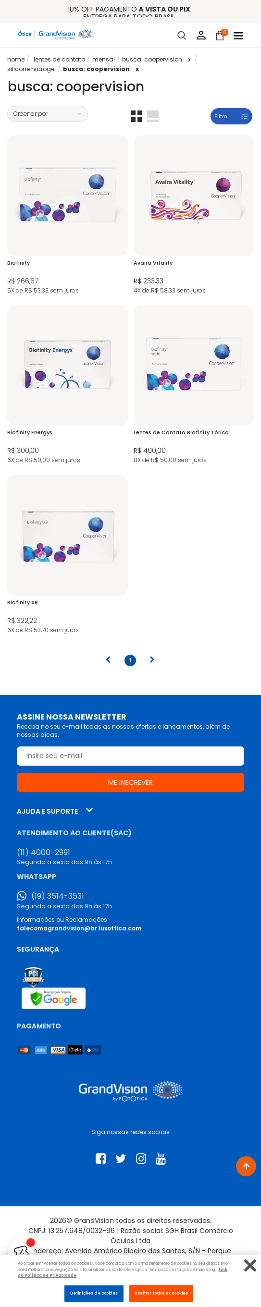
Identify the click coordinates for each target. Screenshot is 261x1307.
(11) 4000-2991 (43, 852)
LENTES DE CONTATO (59, 59)
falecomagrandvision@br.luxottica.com (79, 928)
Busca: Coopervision (152, 59)
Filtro (220, 116)
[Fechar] (250, 1265)
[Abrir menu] (238, 36)
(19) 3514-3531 (57, 896)
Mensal (103, 59)
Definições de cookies (94, 1293)
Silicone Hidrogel (31, 69)
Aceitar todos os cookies (161, 1293)
